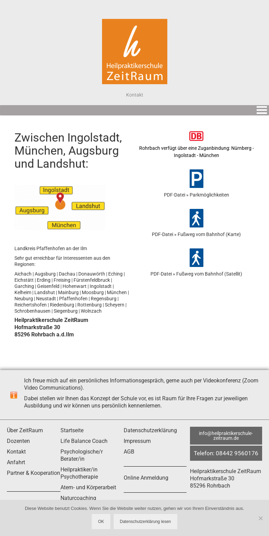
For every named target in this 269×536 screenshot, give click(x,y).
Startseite (71, 430)
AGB (129, 451)
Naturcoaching (78, 498)
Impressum (137, 441)
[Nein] (260, 518)
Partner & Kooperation (33, 473)
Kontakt (16, 451)
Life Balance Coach (84, 441)
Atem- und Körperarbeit (88, 487)
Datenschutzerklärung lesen (145, 521)
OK (101, 521)
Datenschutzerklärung (150, 430)
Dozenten (18, 441)
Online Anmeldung (146, 477)
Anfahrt (16, 462)
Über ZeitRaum (25, 430)
